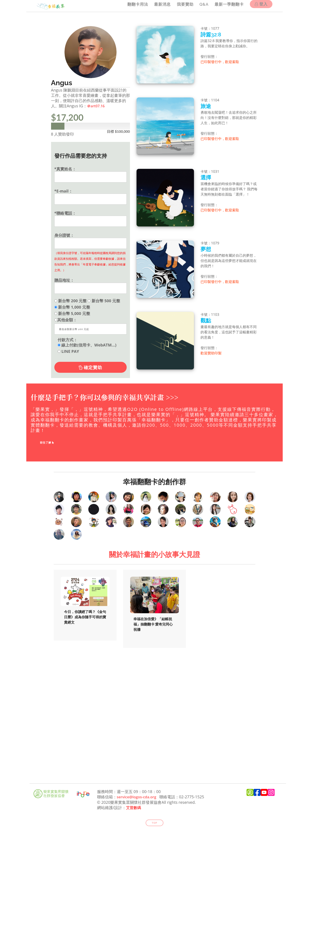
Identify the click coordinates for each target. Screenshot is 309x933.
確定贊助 (90, 367)
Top (154, 924)
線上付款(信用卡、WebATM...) (87, 344)
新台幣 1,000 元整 (72, 306)
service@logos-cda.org (138, 898)
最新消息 (158, 6)
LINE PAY (68, 351)
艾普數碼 (134, 909)
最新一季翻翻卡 (228, 6)
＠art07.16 (97, 105)
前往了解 (47, 442)
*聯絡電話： (65, 213)
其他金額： (65, 319)
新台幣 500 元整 (104, 300)
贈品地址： (64, 280)
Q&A (202, 6)
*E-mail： (63, 190)
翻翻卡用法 (132, 6)
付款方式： (67, 339)
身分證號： (64, 235)
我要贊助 (182, 6)
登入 (261, 6)
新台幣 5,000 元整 (72, 313)
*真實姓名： (65, 168)
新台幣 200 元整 (70, 300)
